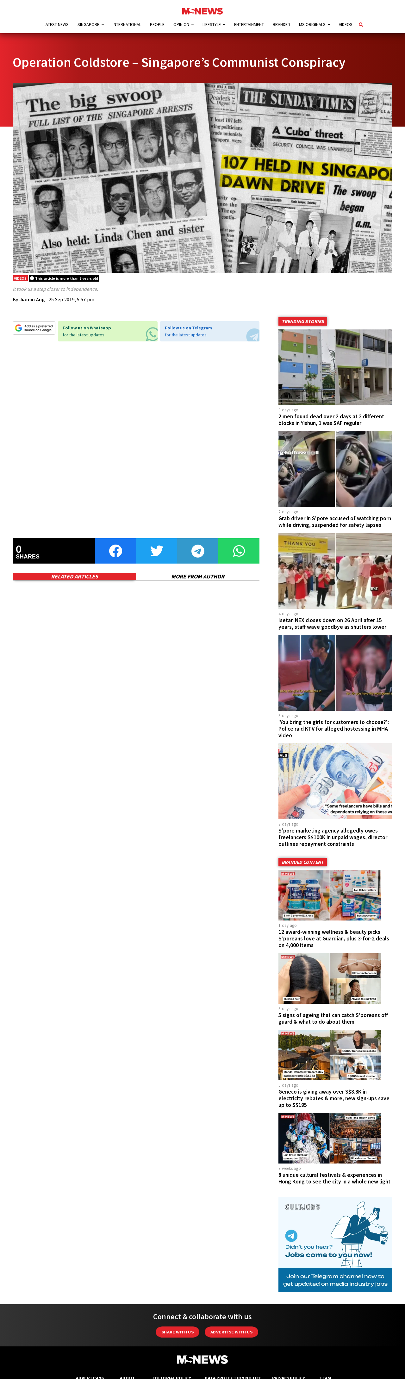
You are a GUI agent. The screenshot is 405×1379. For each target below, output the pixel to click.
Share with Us (177, 1332)
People (157, 24)
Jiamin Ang (32, 299)
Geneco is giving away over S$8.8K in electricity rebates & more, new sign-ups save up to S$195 (333, 1098)
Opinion (181, 24)
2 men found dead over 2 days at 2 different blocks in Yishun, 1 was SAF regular (331, 420)
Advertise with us (231, 1332)
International (127, 24)
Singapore (88, 24)
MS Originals (312, 24)
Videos (345, 24)
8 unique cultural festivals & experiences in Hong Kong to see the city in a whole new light (334, 1178)
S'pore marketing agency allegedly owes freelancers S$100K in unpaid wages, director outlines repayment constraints (332, 837)
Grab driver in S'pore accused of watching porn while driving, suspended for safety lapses (334, 521)
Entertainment (249, 24)
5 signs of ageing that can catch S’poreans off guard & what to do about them (333, 1018)
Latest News (56, 24)
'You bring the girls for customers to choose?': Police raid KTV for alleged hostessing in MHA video (333, 729)
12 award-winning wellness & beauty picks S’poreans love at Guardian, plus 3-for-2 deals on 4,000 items (333, 938)
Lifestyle (211, 24)
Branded (281, 24)
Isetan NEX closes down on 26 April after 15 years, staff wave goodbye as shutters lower (332, 623)
